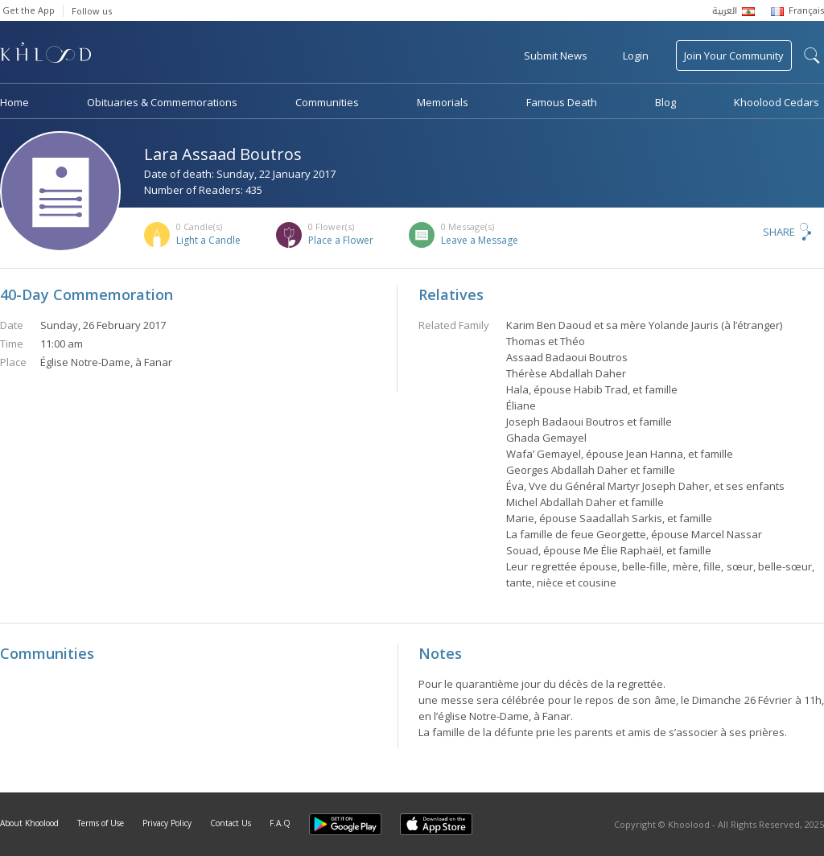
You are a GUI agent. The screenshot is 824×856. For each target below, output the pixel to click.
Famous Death (561, 102)
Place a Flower (340, 240)
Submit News (555, 55)
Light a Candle (208, 240)
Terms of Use (100, 823)
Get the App (28, 10)
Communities (327, 102)
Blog (665, 102)
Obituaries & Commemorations (162, 102)
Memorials (442, 102)
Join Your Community (734, 55)
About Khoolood (29, 823)
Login (636, 55)
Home (14, 102)
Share (779, 231)
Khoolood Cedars (776, 102)
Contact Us (230, 823)
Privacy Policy (167, 823)
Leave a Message (479, 240)
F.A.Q (280, 823)
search (812, 55)
